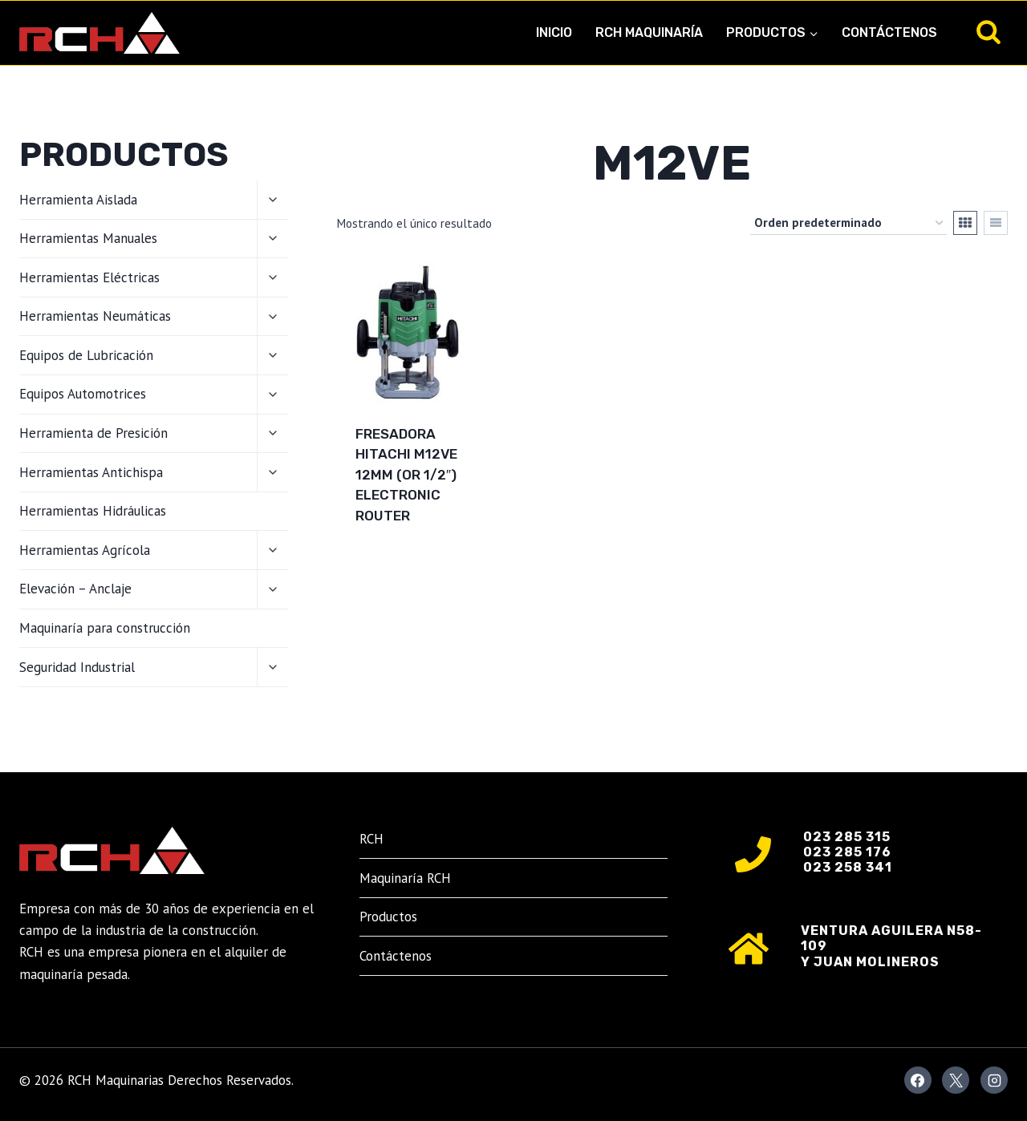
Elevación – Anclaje (75, 588)
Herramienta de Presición (93, 433)
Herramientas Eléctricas (89, 277)
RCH (371, 839)
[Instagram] (994, 1080)
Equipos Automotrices (82, 394)
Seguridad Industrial (77, 667)
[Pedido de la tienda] (848, 223)
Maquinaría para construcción (104, 628)
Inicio (554, 32)
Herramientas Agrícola (84, 550)
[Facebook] (918, 1080)
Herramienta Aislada (78, 199)
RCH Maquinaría (649, 32)
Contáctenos (889, 32)
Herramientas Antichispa (91, 472)
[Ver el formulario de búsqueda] (988, 33)
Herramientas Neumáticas (95, 316)
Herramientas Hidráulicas (92, 511)
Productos (388, 916)
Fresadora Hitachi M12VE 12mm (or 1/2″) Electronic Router (406, 475)
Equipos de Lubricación (86, 355)
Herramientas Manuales (88, 238)
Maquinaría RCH (405, 878)
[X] (955, 1080)
